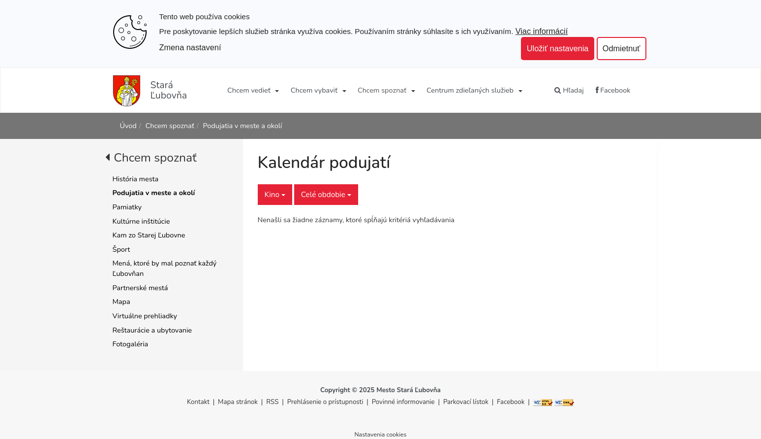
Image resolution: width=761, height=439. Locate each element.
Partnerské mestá (140, 288)
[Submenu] (277, 90)
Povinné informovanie (403, 402)
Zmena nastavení (190, 47)
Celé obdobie (326, 194)
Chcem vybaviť (314, 90)
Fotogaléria (131, 344)
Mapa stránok (238, 402)
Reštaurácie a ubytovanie (152, 330)
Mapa (121, 301)
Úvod (128, 126)
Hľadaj (568, 90)
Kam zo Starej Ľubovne (149, 235)
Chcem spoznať (382, 90)
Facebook (613, 90)
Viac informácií (542, 31)
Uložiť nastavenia (558, 48)
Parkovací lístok (465, 402)
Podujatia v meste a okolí (242, 126)
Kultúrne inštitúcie (141, 221)
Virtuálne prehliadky (145, 316)
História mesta (136, 179)
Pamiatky (127, 207)
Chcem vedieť (249, 90)
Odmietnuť (621, 48)
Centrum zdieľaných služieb (470, 90)
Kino (275, 194)
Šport (121, 249)
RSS (273, 402)
